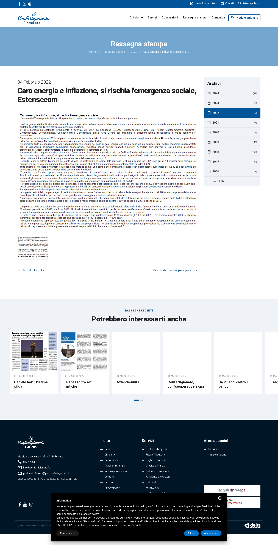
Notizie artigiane (244, 17)
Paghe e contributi (156, 460)
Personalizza (67, 533)
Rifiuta (191, 533)
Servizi (152, 17)
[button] (136, 400)
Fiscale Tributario (155, 454)
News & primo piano (206, 3)
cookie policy (91, 513)
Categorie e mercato (157, 471)
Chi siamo (136, 17)
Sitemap (109, 482)
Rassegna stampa (195, 17)
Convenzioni (170, 17)
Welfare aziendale (156, 493)
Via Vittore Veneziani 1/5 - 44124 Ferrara (40, 456)
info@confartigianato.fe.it (37, 467)
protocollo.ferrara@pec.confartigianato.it (46, 473)
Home (108, 449)
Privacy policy (250, 3)
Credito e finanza (155, 465)
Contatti (229, 3)
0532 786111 (30, 461)
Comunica (218, 17)
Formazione (152, 487)
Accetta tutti (211, 533)
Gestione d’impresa (157, 449)
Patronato (151, 482)
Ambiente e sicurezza (158, 476)
